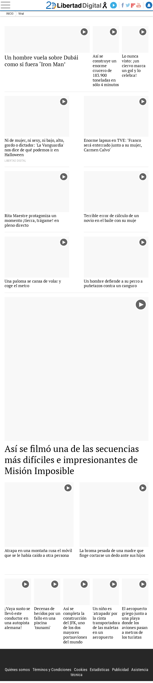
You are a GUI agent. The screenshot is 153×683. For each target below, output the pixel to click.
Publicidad (120, 671)
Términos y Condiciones (52, 671)
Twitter (127, 5)
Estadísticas (99, 671)
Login (149, 5)
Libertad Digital (76, 5)
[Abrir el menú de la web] (22, 5)
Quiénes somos (17, 671)
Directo (112, 5)
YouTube (138, 5)
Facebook (122, 5)
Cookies (80, 671)
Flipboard (133, 5)
